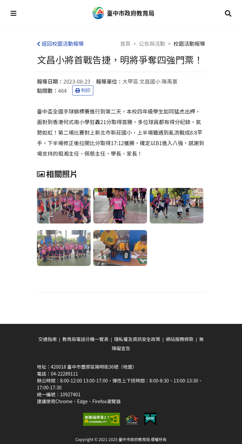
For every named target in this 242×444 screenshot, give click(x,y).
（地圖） (127, 366)
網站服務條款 (180, 339)
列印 (82, 90)
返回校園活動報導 (60, 43)
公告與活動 (152, 43)
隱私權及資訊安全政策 (137, 339)
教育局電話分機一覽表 (85, 339)
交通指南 (47, 339)
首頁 (125, 43)
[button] (13, 13)
